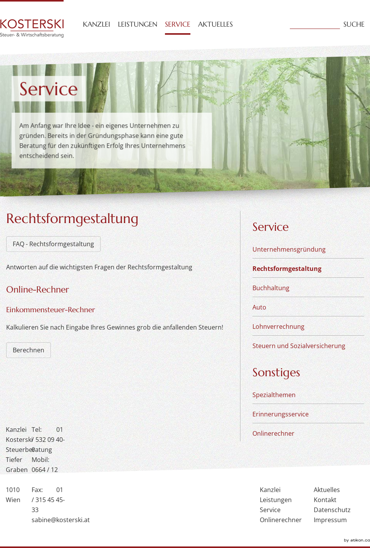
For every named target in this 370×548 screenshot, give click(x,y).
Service (177, 24)
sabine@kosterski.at (61, 520)
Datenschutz (332, 510)
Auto (259, 307)
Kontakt (325, 500)
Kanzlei (96, 24)
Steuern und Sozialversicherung (298, 346)
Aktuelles (215, 24)
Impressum (330, 520)
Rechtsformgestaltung (286, 268)
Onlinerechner (273, 433)
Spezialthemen (274, 395)
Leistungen (137, 24)
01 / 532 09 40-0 (48, 439)
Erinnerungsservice (280, 414)
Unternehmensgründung (289, 249)
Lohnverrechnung (278, 326)
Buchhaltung (270, 288)
